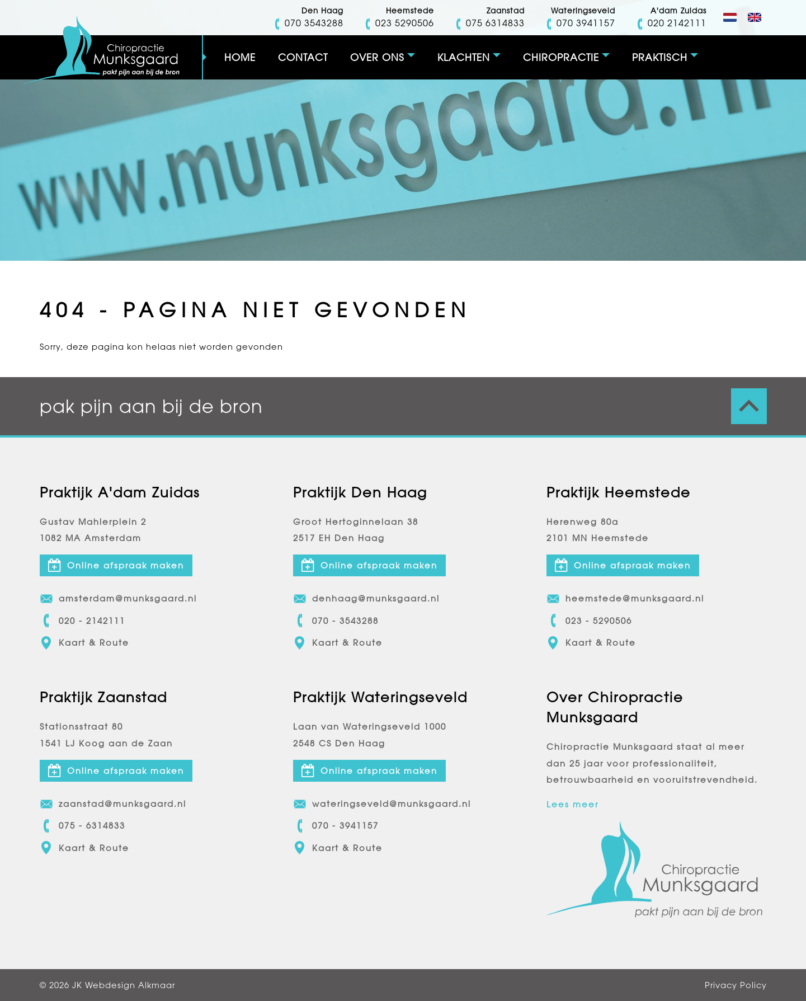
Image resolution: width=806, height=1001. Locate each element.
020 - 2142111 (82, 620)
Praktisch (659, 57)
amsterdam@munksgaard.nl (118, 598)
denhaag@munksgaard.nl (366, 598)
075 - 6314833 (82, 826)
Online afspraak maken (116, 565)
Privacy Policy (736, 985)
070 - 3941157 (336, 826)
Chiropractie (561, 57)
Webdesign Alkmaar (130, 985)
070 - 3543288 (336, 620)
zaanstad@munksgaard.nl (113, 804)
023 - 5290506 (589, 620)
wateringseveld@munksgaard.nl (382, 804)
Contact (303, 57)
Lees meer (572, 804)
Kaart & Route (84, 643)
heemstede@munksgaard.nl (625, 598)
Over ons (377, 57)
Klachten (463, 57)
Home (240, 57)
